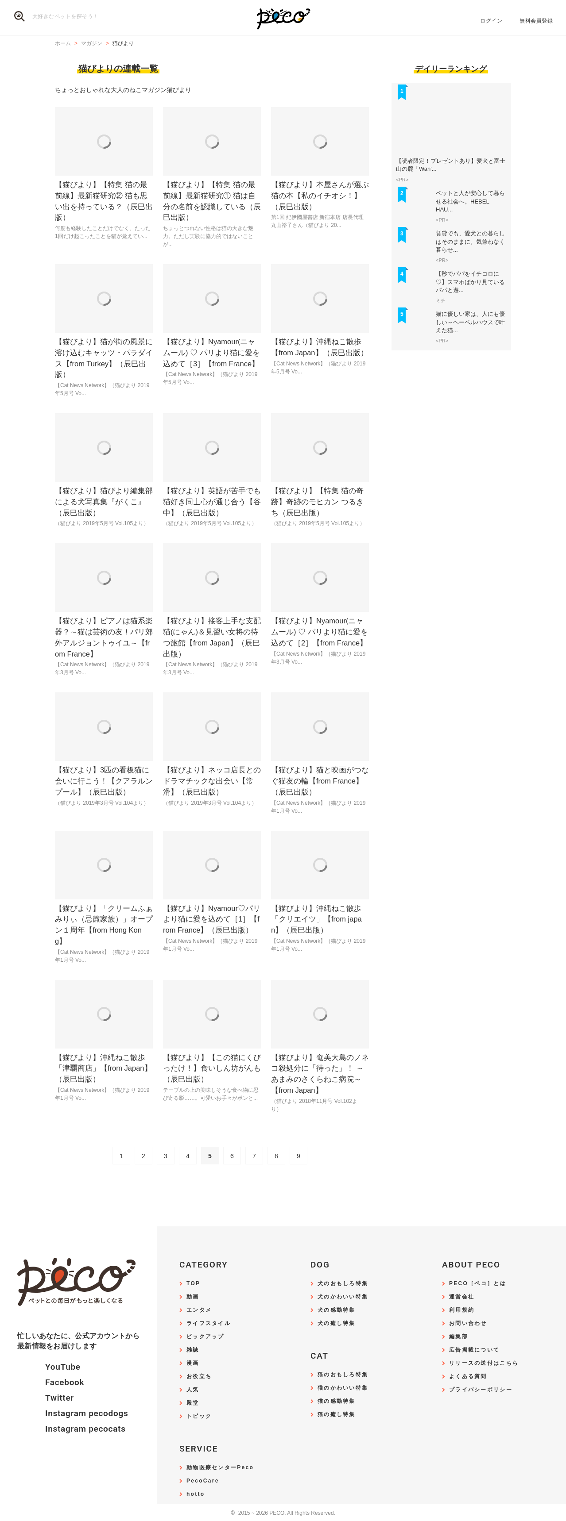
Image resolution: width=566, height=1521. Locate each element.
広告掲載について (474, 1350)
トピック (199, 1416)
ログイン (491, 21)
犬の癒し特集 (337, 1323)
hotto (195, 1494)
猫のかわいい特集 (343, 1388)
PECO (283, 18)
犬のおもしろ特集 (343, 1284)
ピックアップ (205, 1337)
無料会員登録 (536, 21)
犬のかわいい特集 (343, 1297)
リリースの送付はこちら (484, 1363)
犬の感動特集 (337, 1310)
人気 (192, 1390)
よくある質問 (468, 1376)
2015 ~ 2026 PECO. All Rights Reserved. (283, 1513)
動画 (192, 1297)
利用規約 (461, 1310)
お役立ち (199, 1376)
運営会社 (461, 1297)
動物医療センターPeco (220, 1468)
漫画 (192, 1363)
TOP (193, 1284)
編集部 (458, 1337)
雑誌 (192, 1350)
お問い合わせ (468, 1323)
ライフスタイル (208, 1323)
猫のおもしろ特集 (343, 1375)
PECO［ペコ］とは (477, 1284)
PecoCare (202, 1481)
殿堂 (192, 1403)
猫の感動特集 (337, 1401)
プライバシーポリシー (480, 1390)
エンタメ (199, 1310)
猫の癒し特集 (337, 1414)
